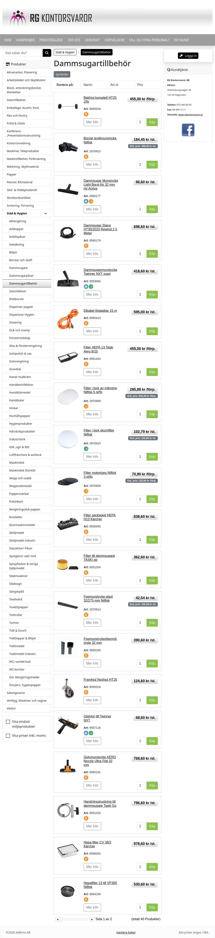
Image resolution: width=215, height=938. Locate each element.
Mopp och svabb (20, 478)
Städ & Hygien (65, 52)
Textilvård (15, 599)
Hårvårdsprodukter (22, 431)
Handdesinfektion (21, 385)
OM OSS (74, 40)
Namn (87, 85)
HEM (7, 40)
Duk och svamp (19, 330)
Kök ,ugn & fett (19, 447)
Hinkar (13, 408)
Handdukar (16, 400)
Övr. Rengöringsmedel (24, 677)
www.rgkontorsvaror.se (190, 114)
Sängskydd (16, 591)
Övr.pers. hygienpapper (25, 685)
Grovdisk (15, 369)
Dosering (15, 322)
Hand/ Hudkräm (20, 377)
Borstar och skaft (20, 260)
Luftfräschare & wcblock (25, 455)
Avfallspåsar (17, 237)
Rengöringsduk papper (24, 509)
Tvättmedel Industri (22, 654)
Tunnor (14, 623)
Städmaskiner (18, 576)
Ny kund (181, 40)
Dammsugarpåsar (21, 276)
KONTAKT (92, 40)
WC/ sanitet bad (20, 662)
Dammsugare (18, 268)
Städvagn (15, 584)
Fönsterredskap (19, 338)
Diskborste (16, 299)
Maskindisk (16, 462)
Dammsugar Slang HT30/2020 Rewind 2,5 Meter (100, 229)
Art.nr (114, 85)
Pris (140, 85)
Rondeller (15, 517)
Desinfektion (17, 291)
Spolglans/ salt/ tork (22, 556)
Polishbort (16, 501)
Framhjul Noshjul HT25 (100, 679)
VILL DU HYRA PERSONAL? (149, 40)
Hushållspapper (20, 416)
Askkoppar (16, 229)
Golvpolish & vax (20, 353)
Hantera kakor (126, 932)
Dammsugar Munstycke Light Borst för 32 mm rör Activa (101, 184)
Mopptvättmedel (20, 486)
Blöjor (13, 252)
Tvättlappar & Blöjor (22, 638)
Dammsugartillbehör (23, 283)
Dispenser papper (21, 307)
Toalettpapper (18, 607)
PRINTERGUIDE (51, 40)
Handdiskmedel (19, 392)
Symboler (62, 74)
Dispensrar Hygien (21, 314)
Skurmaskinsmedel (22, 525)
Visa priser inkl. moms (29, 735)
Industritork (17, 439)
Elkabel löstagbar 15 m (100, 310)
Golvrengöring (19, 361)
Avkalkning (16, 244)
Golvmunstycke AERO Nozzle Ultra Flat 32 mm (100, 761)
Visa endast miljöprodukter (23, 724)
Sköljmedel (16, 533)
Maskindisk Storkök (22, 470)
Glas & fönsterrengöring (25, 346)
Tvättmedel (16, 646)
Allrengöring (17, 221)
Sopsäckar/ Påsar (20, 548)
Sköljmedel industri (22, 540)
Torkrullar (15, 615)
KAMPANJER (25, 40)
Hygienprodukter (20, 424)
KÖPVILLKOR (114, 40)
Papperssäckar (19, 494)
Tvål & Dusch (18, 630)
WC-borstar (17, 669)
